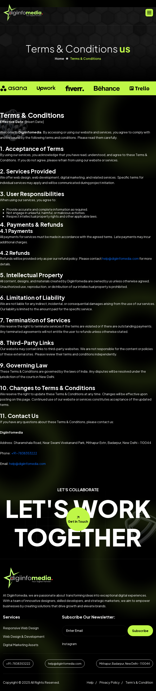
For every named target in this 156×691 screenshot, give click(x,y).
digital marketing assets (20, 645)
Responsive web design (21, 628)
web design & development (24, 636)
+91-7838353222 (24, 453)
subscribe (140, 631)
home (59, 58)
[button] (149, 12)
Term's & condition (139, 682)
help (90, 682)
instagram (69, 644)
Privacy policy (109, 682)
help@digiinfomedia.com (120, 258)
